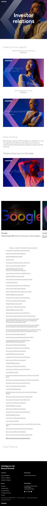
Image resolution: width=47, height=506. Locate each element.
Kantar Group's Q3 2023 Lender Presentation (16, 390)
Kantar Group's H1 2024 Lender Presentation (16, 355)
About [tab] (3, 483)
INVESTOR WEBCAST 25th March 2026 (14, 272)
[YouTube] (24, 492)
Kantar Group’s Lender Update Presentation (16, 338)
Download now (23, 56)
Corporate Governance (5, 499)
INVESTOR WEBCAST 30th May (13, 419)
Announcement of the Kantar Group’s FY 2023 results (18, 373)
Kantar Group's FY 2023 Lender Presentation (16, 370)
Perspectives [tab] (27, 472)
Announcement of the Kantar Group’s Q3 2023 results (18, 387)
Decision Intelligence (5, 477)
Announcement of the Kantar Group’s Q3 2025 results (18, 277)
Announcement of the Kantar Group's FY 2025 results (18, 266)
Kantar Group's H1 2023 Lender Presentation (16, 406)
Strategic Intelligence (6, 480)
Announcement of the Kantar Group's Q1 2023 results (18, 416)
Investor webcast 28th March (12, 425)
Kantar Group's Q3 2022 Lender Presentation (16, 435)
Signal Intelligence (5, 475)
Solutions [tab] (3, 472)
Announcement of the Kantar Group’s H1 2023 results (18, 403)
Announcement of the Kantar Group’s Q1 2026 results (18, 254)
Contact (3, 495)
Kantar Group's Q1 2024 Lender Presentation (16, 364)
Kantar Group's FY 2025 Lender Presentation (16, 269)
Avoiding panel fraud (6, 492)
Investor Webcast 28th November (13, 393)
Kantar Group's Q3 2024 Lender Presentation (16, 349)
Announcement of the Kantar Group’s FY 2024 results (18, 317)
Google (4, 237)
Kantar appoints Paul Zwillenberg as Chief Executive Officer (19, 283)
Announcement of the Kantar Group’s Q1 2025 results (18, 301)
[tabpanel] (12, 478)
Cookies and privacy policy (32, 497)
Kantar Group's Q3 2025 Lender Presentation (16, 274)
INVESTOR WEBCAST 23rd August (13, 409)
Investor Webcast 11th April (12, 376)
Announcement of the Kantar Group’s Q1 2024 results (18, 361)
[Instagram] (27, 492)
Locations (3, 486)
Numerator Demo (10, 263)
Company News (4, 488)
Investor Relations (5, 490)
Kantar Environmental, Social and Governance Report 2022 (19, 400)
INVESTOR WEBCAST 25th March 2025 (14, 314)
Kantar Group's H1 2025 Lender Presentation (16, 292)
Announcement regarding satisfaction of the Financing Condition (20, 320)
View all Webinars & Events (30, 475)
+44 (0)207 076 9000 (29, 489)
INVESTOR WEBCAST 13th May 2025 (14, 307)
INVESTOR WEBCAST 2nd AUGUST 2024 (15, 358)
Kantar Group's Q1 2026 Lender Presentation (16, 257)
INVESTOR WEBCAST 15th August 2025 (14, 298)
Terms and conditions (21, 497)
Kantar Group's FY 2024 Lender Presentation (16, 310)
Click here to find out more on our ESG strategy (18, 157)
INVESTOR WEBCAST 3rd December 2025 (15, 280)
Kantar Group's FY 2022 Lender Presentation (16, 422)
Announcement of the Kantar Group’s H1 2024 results (18, 352)
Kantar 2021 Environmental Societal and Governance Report (19, 432)
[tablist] (23, 483)
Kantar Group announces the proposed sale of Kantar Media (19, 341)
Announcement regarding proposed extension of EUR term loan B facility (22, 384)
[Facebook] (29, 492)
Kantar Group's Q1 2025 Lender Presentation (16, 304)
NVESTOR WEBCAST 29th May (13, 367)
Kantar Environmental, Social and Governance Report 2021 (19, 438)
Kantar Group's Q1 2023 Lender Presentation (16, 413)
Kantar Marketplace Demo (12, 286)
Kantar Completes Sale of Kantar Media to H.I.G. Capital (18, 295)
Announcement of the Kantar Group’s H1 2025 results (18, 289)
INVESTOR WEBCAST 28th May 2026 (14, 260)
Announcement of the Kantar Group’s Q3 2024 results (18, 344)
